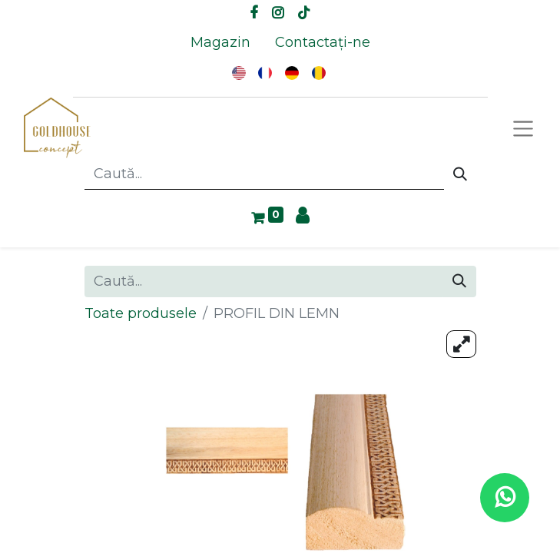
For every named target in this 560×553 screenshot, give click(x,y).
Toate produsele (140, 313)
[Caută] (460, 174)
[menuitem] (220, 42)
